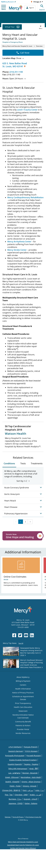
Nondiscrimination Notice (23, 715)
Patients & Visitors (23, 725)
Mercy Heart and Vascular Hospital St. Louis (17, 46)
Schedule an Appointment (23, 696)
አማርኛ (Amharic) (15, 747)
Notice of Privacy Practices (23, 692)
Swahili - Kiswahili (12, 782)
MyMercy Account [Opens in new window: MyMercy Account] (7, 2)
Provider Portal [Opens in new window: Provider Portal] (23, 729)
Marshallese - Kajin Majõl (31, 777)
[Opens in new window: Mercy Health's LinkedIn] (32, 635)
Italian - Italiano (31, 803)
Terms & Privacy (18, 817)
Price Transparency (23, 703)
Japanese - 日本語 (16, 803)
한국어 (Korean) (31, 751)
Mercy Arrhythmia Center (19, 241)
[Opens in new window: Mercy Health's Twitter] (20, 635)
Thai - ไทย (9, 795)
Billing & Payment (23, 681)
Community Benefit (23, 721)
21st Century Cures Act (33, 817)
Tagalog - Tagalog (31, 764)
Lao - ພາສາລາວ (14, 773)
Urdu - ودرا (39, 790)
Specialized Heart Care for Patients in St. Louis (23, 845)
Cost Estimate (23, 718)
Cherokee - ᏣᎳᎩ (21, 795)
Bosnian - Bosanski (30, 773)
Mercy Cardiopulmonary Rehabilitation (25, 197)
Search (42, 7)
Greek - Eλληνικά (12, 777)
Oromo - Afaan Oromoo (31, 782)
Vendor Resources (23, 733)
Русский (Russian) (33, 755)
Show (13, 58)
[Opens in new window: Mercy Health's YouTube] (26, 635)
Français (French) (30, 747)
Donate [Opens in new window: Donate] (23, 699)
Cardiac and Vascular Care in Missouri (23, 848)
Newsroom (23, 711)
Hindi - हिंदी (33, 768)
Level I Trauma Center (27, 109)
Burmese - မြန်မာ (15, 799)
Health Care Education (23, 707)
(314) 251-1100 (16, 72)
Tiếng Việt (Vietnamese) (17, 768)
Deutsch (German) (15, 751)
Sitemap (8, 817)
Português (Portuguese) (14, 755)
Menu (3, 7)
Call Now (23, 52)
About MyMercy (23, 677)
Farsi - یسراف (28, 790)
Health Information (23, 689)
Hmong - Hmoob (29, 786)
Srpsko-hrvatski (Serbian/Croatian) (23, 760)
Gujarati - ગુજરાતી (30, 799)
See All (21, 643)
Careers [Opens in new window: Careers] (23, 685)
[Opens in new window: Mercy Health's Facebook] (14, 635)
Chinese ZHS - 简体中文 (11, 790)
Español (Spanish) (15, 764)
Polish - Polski (15, 786)
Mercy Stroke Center (17, 250)
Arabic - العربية (35, 795)
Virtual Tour (12, 27)
